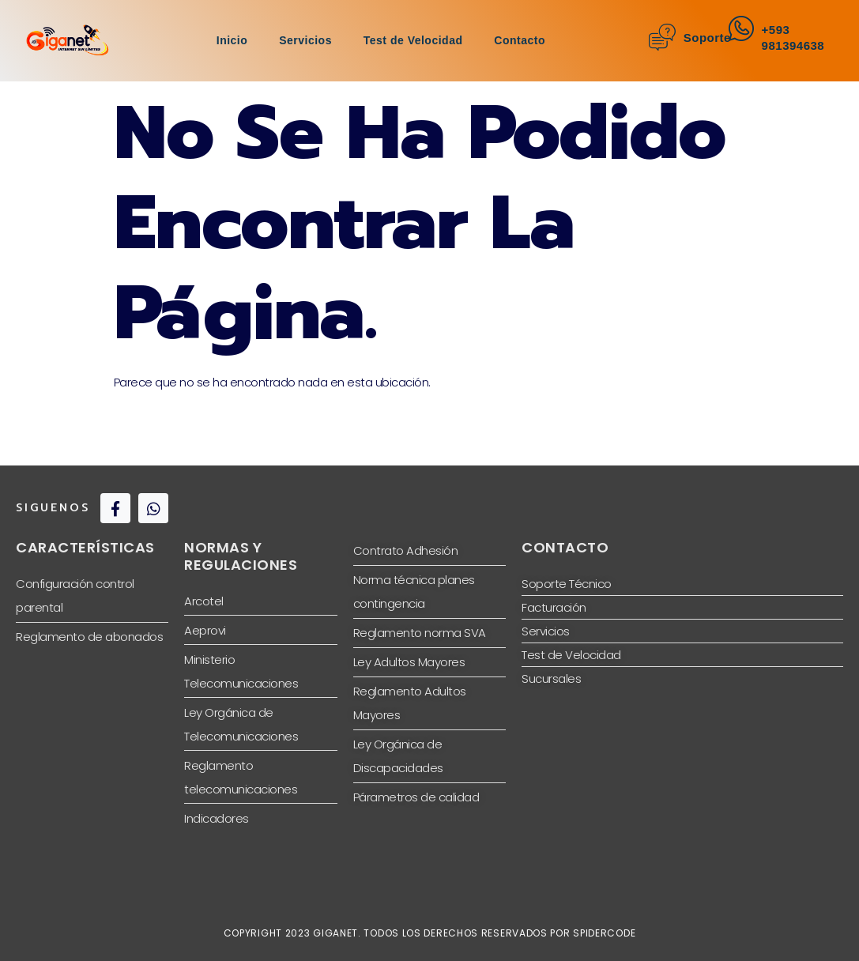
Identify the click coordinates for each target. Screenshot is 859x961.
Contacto (520, 40)
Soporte (707, 37)
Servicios (305, 40)
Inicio (232, 40)
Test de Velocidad (413, 40)
